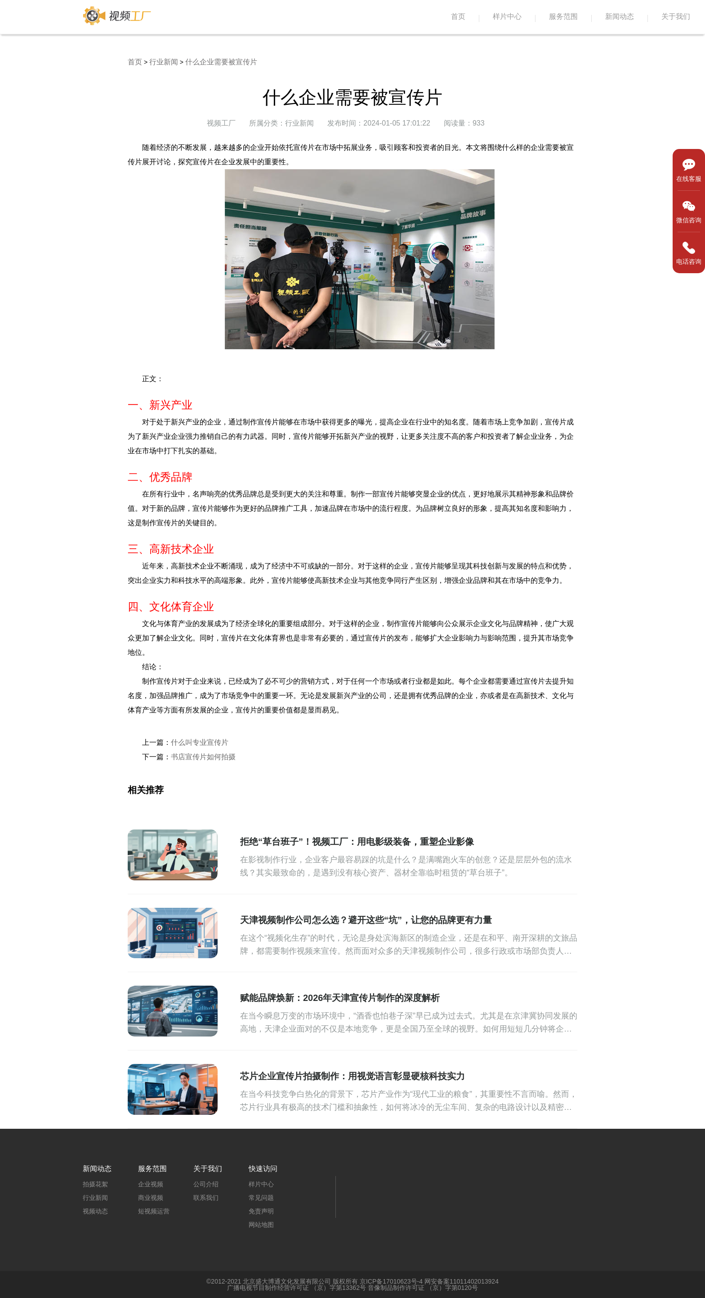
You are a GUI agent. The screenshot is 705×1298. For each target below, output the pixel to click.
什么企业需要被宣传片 (221, 62)
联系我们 (206, 1197)
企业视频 (150, 1184)
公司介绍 (206, 1184)
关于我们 (675, 16)
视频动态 (95, 1211)
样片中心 (507, 16)
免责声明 (261, 1211)
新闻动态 (619, 16)
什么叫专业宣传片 (199, 742)
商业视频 (150, 1197)
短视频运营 (154, 1211)
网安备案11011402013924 (461, 1281)
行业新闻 (163, 62)
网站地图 (261, 1224)
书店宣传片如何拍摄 (203, 757)
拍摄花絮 (95, 1184)
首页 (458, 16)
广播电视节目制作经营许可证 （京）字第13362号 (296, 1287)
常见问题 (261, 1197)
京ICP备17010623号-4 (391, 1281)
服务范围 (563, 16)
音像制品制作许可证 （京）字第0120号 (423, 1287)
